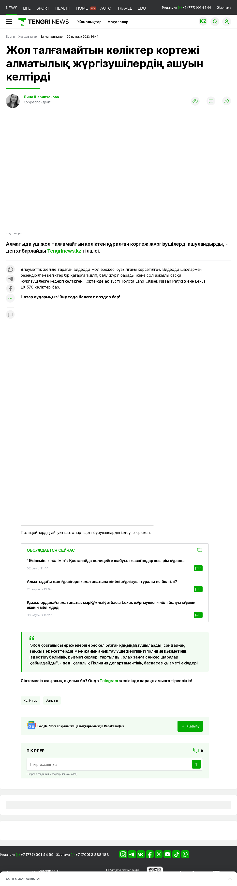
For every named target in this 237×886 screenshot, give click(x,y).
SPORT (43, 8)
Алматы (52, 700)
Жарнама (224, 7)
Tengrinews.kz (64, 251)
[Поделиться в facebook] (10, 289)
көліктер (30, 700)
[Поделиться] (226, 101)
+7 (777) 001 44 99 (37, 855)
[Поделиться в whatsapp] (10, 269)
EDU (142, 8)
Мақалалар (117, 22)
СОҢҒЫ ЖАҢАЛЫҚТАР (23, 879)
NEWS (11, 7)
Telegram (109, 680)
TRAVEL (124, 8)
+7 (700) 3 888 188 (92, 855)
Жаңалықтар (89, 22)
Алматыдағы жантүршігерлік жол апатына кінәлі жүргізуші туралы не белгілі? (102, 582)
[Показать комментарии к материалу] (10, 315)
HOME (82, 8)
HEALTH (62, 8)
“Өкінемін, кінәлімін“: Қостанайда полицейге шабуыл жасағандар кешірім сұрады (105, 561)
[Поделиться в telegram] (10, 279)
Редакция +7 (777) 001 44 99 (186, 7)
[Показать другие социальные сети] (10, 298)
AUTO (105, 8)
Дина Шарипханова (41, 97)
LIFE (27, 8)
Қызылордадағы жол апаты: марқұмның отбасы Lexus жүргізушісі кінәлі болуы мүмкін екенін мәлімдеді (111, 605)
